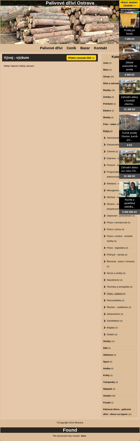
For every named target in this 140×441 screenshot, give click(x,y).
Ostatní (112, 334)
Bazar (85, 48)
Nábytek (109, 389)
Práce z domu (115, 229)
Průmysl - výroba (117, 254)
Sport (107, 361)
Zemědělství (115, 320)
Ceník (71, 48)
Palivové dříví (51, 48)
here (83, 436)
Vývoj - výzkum (116, 293)
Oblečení (109, 355)
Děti (107, 348)
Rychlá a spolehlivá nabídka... (129, 203)
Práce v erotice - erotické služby (120, 238)
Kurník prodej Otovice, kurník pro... (129, 136)
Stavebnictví (115, 280)
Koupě (108, 402)
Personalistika (115, 300)
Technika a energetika (120, 286)
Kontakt (100, 48)
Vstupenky (110, 382)
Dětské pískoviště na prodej (129, 66)
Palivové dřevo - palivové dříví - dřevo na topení (117, 412)
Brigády (112, 327)
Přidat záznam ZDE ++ (81, 57)
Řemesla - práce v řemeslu (121, 263)
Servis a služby (116, 273)
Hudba (108, 368)
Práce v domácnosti (118, 222)
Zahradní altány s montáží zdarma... (129, 100)
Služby (109, 341)
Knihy (108, 375)
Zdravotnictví (115, 314)
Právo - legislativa (117, 248)
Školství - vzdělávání (119, 307)
